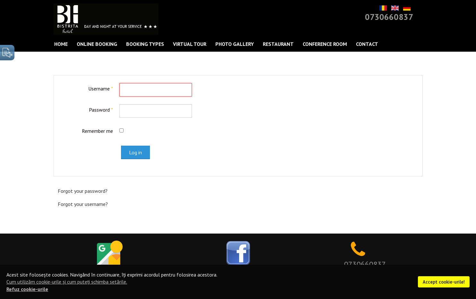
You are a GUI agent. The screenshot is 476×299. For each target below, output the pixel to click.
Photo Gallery (234, 44)
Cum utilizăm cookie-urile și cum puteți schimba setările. (66, 281)
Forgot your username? (83, 204)
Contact (367, 44)
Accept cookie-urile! (444, 282)
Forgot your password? (83, 191)
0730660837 (389, 17)
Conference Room (325, 44)
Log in (135, 152)
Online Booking (97, 44)
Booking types (145, 44)
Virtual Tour (189, 44)
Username (100, 88)
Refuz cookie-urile (27, 289)
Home (61, 44)
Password (101, 110)
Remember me (97, 131)
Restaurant (278, 44)
